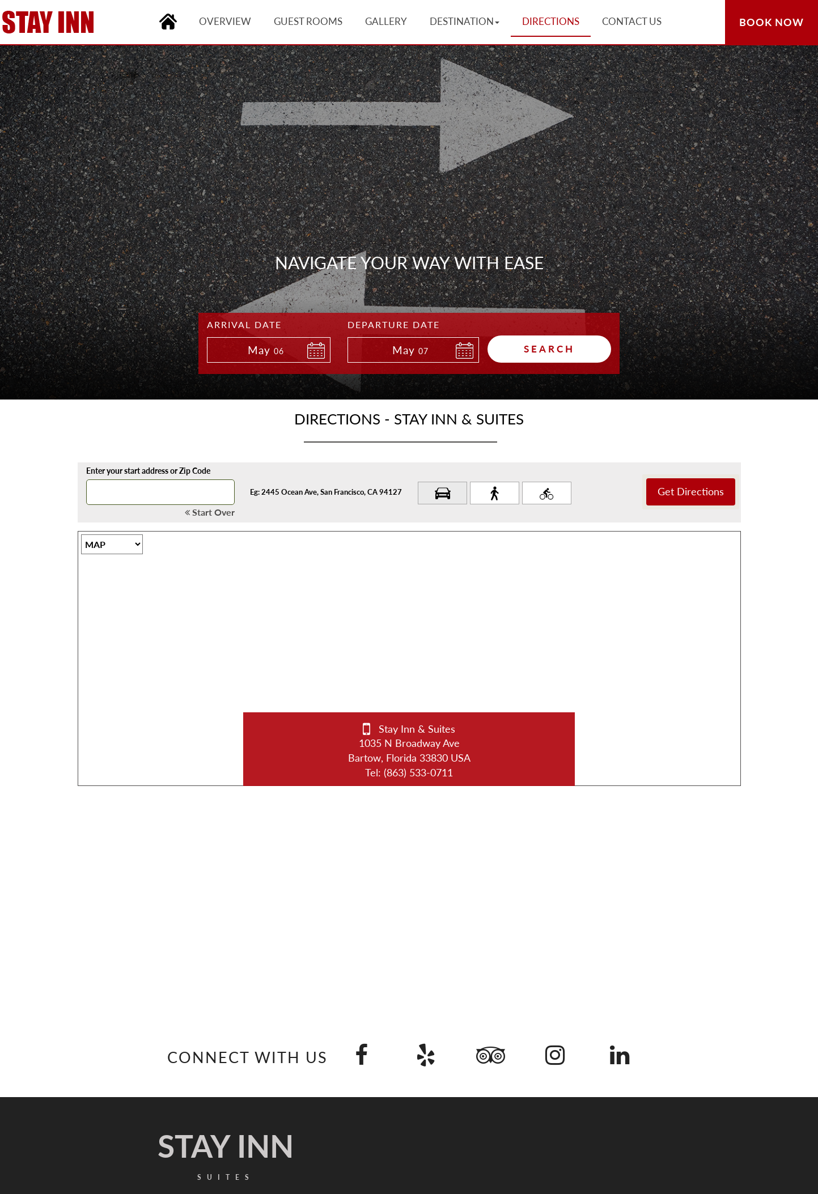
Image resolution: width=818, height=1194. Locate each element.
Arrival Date (244, 324)
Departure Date (393, 324)
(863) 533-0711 (418, 772)
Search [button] (549, 349)
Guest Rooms (308, 21)
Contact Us (632, 21)
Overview (225, 21)
